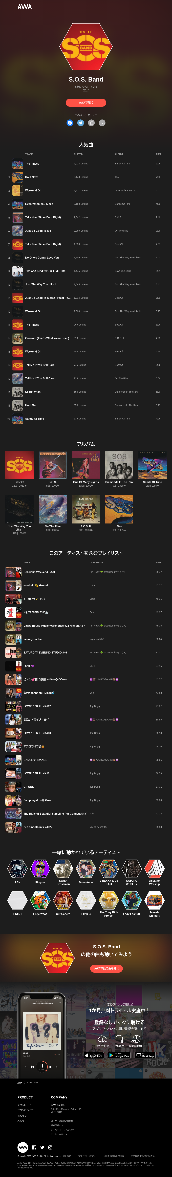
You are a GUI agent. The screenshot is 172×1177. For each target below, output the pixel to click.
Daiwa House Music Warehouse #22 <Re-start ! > (54, 625)
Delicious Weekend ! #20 (39, 572)
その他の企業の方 (59, 1134)
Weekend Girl (33, 190)
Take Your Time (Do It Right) (43, 217)
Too (117, 177)
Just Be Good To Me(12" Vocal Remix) (49, 297)
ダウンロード (24, 1105)
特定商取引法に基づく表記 (143, 1156)
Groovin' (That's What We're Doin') (47, 338)
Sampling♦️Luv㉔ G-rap (38, 800)
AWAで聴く (86, 102)
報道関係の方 (57, 1125)
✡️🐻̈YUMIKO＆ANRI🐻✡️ (104, 679)
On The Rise (121, 230)
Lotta (92, 585)
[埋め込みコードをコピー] (102, 122)
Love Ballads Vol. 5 (125, 190)
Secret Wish (32, 391)
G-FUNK (29, 786)
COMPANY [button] (59, 1097)
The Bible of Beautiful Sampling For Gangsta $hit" (55, 813)
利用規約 (67, 1156)
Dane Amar (86, 882)
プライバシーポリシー (87, 1156)
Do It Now (31, 177)
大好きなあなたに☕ (36, 612)
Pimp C (86, 914)
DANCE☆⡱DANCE (35, 760)
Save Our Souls (123, 271)
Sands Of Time (123, 163)
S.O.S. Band (32, 1083)
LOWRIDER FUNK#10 (37, 733)
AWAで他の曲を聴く (106, 968)
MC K (93, 666)
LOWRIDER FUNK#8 (36, 773)
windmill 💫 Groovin (36, 585)
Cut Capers (63, 914)
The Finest (32, 163)
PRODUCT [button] (25, 1097)
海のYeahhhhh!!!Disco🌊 (39, 692)
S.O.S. (118, 217)
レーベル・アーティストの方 (62, 1130)
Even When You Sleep (39, 204)
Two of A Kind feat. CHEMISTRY (45, 271)
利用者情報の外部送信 (114, 1156)
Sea (92, 612)
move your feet (33, 639)
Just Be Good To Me (38, 230)
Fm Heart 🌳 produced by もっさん (108, 572)
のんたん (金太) (98, 827)
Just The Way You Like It (128, 257)
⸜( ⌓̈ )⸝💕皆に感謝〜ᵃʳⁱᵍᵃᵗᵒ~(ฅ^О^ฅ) (45, 679)
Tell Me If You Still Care (39, 365)
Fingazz (40, 882)
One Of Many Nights (86, 482)
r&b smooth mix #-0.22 (38, 827)
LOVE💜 (29, 666)
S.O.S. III (119, 338)
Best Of (119, 244)
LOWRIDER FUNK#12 (37, 706)
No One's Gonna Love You (42, 257)
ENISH (17, 914)
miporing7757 (97, 639)
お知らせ (22, 1115)
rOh (92, 813)
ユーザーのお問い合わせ (62, 1121)
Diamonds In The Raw (126, 391)
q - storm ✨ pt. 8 (34, 598)
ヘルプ (20, 1121)
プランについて (25, 1110)
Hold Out (31, 405)
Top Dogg (95, 706)
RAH (17, 882)
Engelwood (40, 914)
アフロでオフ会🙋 (34, 746)
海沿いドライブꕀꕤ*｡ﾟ (37, 719)
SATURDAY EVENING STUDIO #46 (45, 652)
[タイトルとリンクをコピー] (91, 122)
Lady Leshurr (131, 914)
